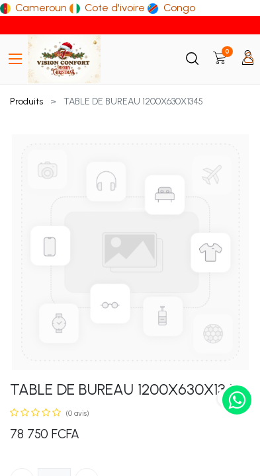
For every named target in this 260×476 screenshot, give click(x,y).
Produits (26, 101)
